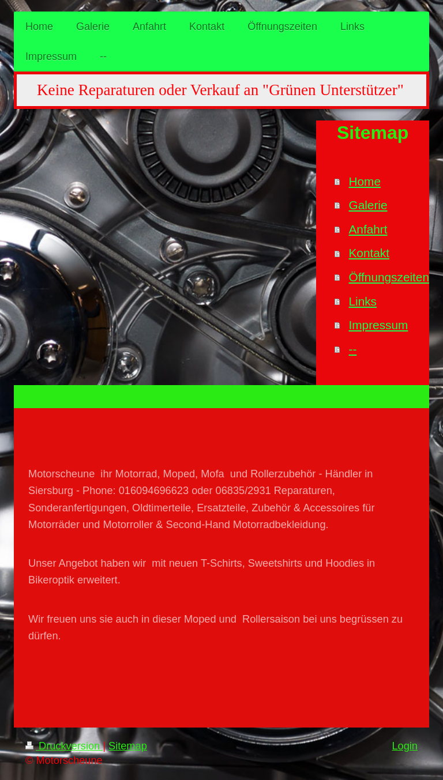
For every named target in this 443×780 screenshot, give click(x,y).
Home (364, 181)
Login (405, 746)
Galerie (367, 205)
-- (352, 349)
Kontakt (368, 252)
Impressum (378, 324)
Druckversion (64, 746)
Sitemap (127, 746)
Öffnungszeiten (388, 277)
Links (362, 301)
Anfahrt (367, 229)
